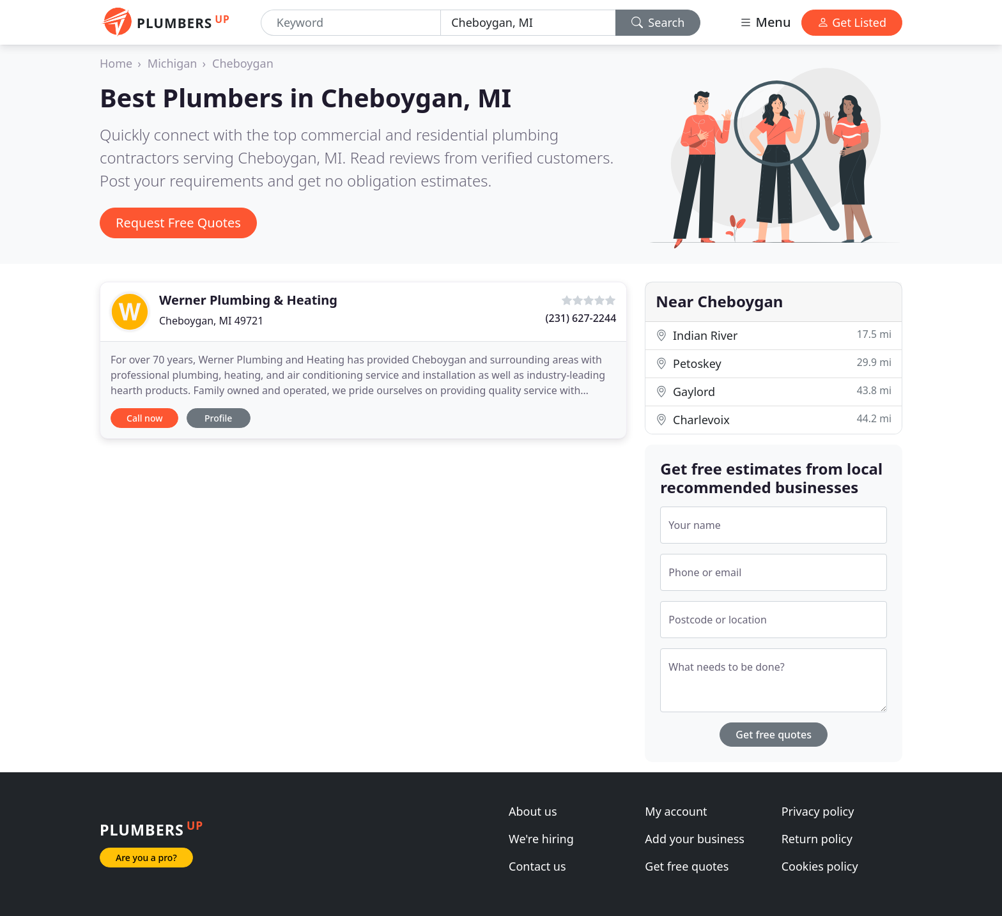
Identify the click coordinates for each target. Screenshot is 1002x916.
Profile (218, 418)
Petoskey (773, 363)
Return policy (817, 838)
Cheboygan (243, 63)
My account (676, 811)
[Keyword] (351, 23)
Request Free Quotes (178, 222)
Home (116, 63)
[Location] (527, 23)
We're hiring (541, 838)
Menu (764, 22)
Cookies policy (820, 866)
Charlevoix (773, 419)
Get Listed (851, 22)
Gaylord (773, 391)
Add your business (694, 838)
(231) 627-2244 (581, 318)
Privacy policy (818, 811)
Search (658, 22)
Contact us (537, 866)
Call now (144, 418)
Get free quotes (774, 735)
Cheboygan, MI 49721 (211, 321)
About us (533, 811)
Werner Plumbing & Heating (248, 300)
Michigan (172, 63)
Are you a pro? (146, 857)
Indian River (773, 335)
